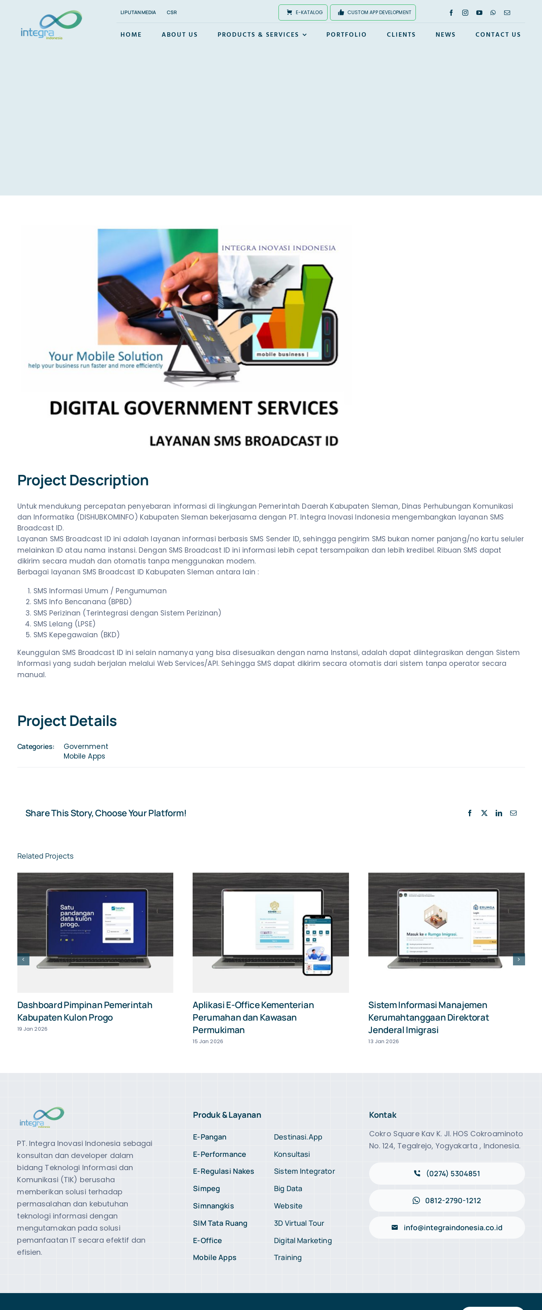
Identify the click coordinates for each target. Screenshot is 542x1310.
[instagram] (465, 13)
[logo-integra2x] (51, 11)
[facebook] (451, 13)
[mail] (507, 13)
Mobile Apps (85, 756)
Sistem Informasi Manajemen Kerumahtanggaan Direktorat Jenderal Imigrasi (428, 1017)
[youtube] (479, 13)
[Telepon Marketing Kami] (447, 1173)
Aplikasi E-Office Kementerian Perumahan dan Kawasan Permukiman (253, 1017)
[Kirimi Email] (447, 1227)
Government (86, 746)
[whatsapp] (493, 13)
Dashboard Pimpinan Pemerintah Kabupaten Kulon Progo (85, 1011)
